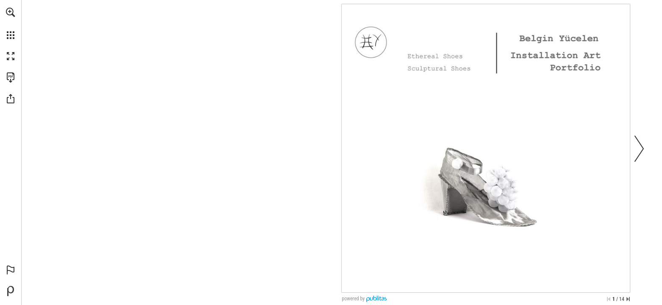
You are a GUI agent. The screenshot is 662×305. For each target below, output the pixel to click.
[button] (10, 12)
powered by (353, 299)
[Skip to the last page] (628, 299)
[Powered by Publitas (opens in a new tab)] (10, 291)
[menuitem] (10, 23)
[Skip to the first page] (608, 299)
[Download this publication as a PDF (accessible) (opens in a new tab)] (10, 77)
